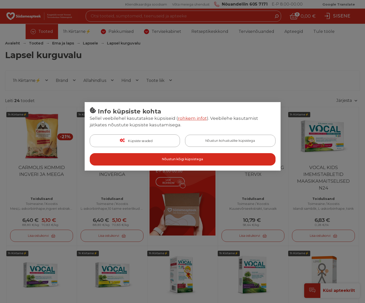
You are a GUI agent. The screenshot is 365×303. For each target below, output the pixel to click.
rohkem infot (192, 118)
